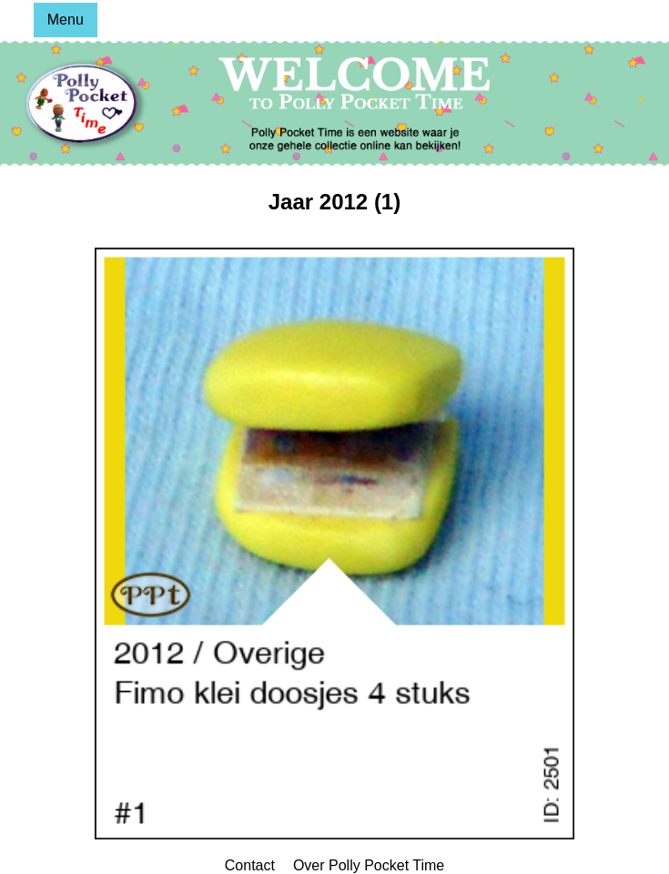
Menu (65, 19)
